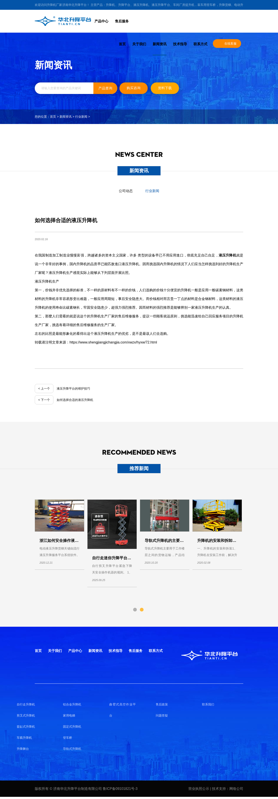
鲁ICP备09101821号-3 (120, 789)
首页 (122, 44)
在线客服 (230, 43)
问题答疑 (162, 715)
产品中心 (101, 21)
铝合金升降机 (72, 704)
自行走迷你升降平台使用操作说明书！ (125, 558)
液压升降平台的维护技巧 (73, 388)
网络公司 (236, 789)
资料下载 (165, 88)
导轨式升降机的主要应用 (166, 540)
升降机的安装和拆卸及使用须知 (224, 540)
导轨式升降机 (72, 748)
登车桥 (67, 737)
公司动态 (126, 191)
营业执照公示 (199, 789)
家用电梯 (69, 715)
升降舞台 (23, 748)
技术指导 (180, 44)
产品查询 (105, 88)
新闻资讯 (160, 44)
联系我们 (208, 704)
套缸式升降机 (26, 726)
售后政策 (162, 704)
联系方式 (200, 44)
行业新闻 (81, 116)
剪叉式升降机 (26, 715)
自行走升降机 (26, 704)
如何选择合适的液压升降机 (75, 400)
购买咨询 (134, 88)
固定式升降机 (72, 726)
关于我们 (139, 44)
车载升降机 (24, 737)
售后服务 (122, 21)
